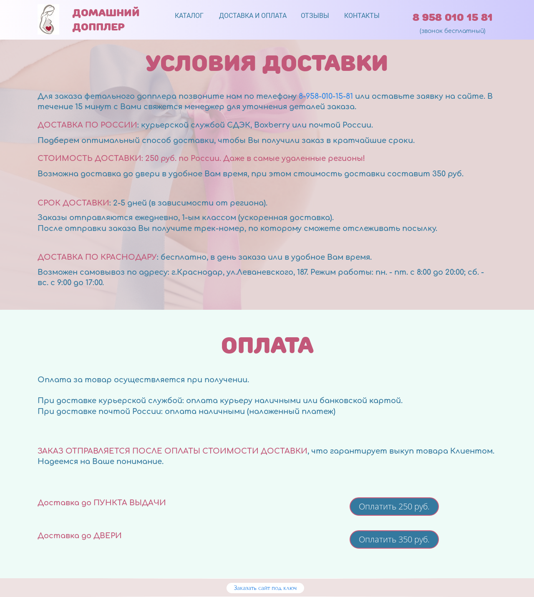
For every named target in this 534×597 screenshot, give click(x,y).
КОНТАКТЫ (362, 16)
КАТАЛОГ (189, 16)
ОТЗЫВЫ (315, 16)
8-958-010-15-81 (326, 96)
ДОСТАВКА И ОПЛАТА (253, 16)
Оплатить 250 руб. (394, 506)
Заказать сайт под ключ (265, 588)
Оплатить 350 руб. (394, 539)
